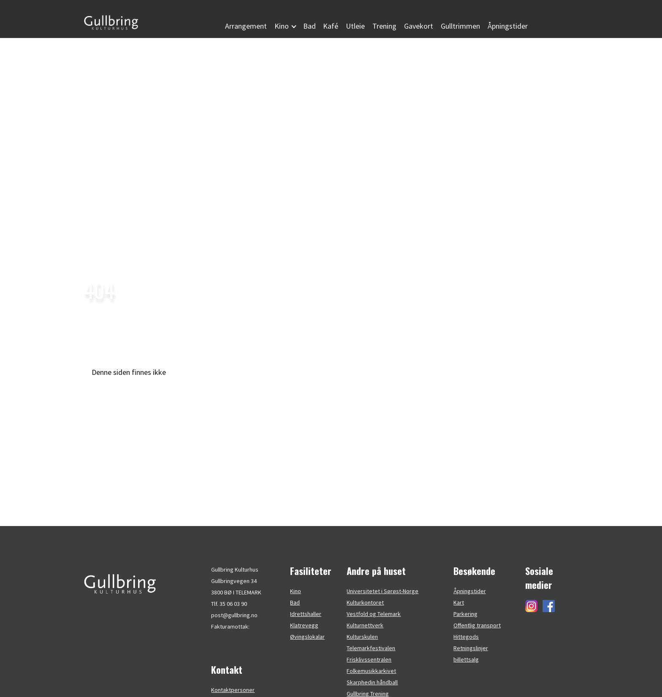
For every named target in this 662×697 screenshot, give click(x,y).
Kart (458, 602)
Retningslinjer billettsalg (470, 653)
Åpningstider (508, 26)
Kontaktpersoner (233, 690)
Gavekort (418, 26)
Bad (309, 26)
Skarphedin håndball (372, 682)
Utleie (355, 26)
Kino (295, 591)
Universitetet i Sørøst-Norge (382, 591)
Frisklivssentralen (369, 659)
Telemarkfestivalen (371, 648)
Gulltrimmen (460, 26)
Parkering (465, 614)
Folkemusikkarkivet (371, 671)
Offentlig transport (477, 625)
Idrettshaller (305, 614)
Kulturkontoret (365, 602)
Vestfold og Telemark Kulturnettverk (374, 619)
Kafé (330, 26)
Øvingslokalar (307, 636)
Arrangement (246, 26)
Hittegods (466, 636)
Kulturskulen (362, 636)
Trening (384, 26)
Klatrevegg (304, 625)
